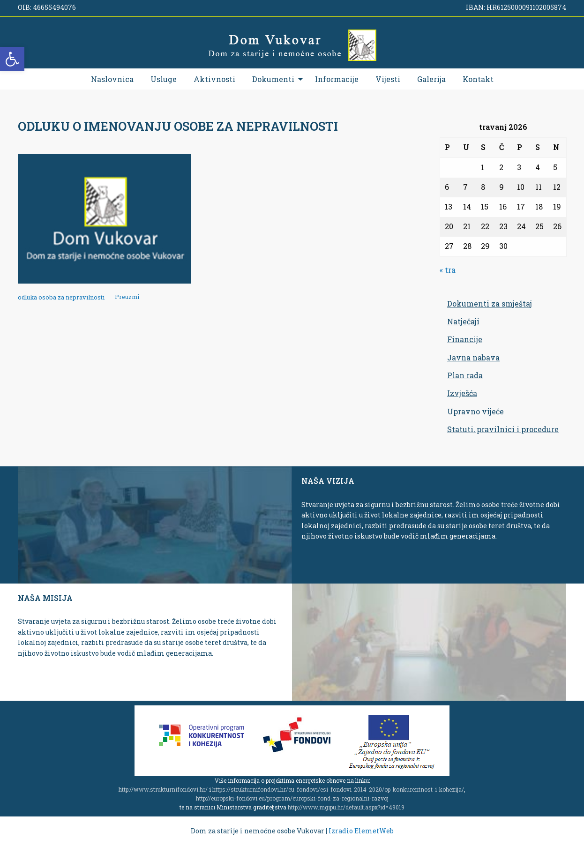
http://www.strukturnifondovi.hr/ (163, 789)
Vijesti (387, 79)
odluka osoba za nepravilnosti (61, 297)
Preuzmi (127, 297)
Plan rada (465, 375)
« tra (448, 270)
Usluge (163, 79)
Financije (464, 339)
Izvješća (462, 393)
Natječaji (463, 321)
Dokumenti (273, 79)
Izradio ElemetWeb (361, 830)
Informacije (337, 79)
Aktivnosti (214, 79)
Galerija (431, 79)
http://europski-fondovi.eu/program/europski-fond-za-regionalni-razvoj (292, 798)
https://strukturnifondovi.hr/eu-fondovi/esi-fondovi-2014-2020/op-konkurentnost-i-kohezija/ (338, 789)
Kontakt (478, 79)
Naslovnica (112, 79)
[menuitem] (112, 79)
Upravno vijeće (475, 411)
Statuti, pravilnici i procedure (503, 429)
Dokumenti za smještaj (489, 303)
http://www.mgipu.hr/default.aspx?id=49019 (346, 807)
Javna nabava (473, 357)
